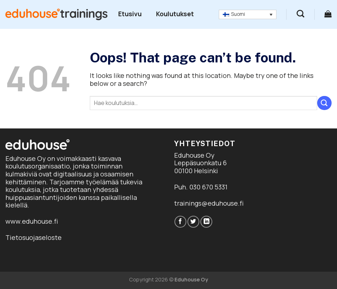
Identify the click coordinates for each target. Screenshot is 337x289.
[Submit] (324, 103)
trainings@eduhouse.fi (209, 203)
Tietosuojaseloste (33, 237)
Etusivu (130, 14)
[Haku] (300, 13)
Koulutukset (175, 14)
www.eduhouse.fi (31, 221)
